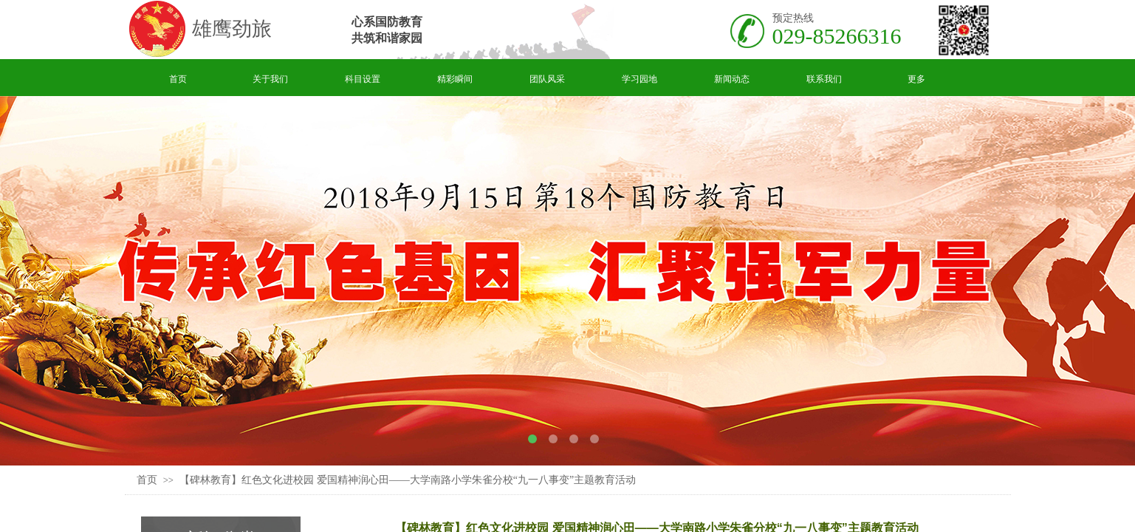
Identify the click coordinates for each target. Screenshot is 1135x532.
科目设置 (362, 79)
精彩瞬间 (455, 79)
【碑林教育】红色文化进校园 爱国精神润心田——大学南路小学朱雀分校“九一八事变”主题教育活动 (407, 479)
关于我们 (270, 79)
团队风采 (547, 79)
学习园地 (639, 79)
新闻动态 (732, 79)
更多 (916, 79)
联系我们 (824, 79)
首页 (178, 79)
